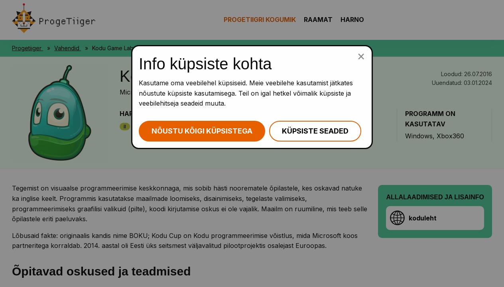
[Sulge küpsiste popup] (361, 55)
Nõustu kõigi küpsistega (202, 131)
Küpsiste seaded (315, 131)
